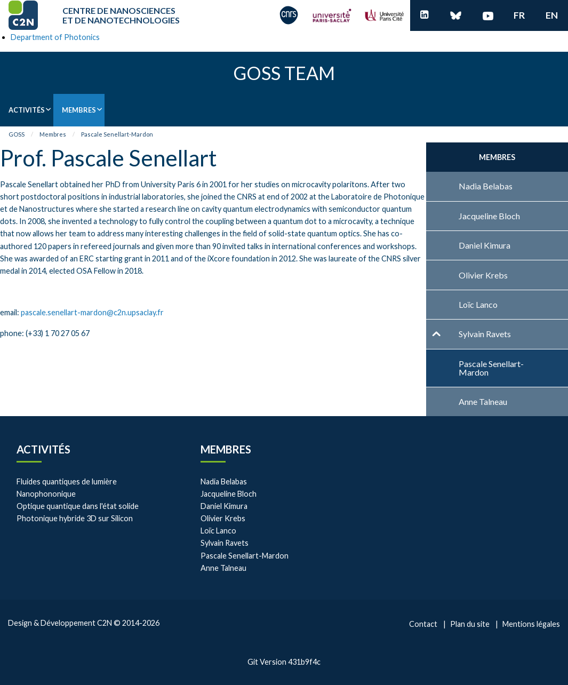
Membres (79, 110)
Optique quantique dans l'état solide (78, 506)
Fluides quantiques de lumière (67, 481)
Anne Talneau (223, 567)
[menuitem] (26, 110)
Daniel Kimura (224, 506)
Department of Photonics (55, 37)
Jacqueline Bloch (229, 493)
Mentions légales (531, 623)
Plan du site (470, 623)
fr (519, 15)
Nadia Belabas (224, 481)
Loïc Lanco (218, 530)
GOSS (17, 134)
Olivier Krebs (223, 518)
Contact (423, 623)
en (552, 15)
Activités (27, 110)
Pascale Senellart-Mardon (117, 134)
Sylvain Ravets (225, 542)
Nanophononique (46, 493)
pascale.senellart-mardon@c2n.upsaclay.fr (92, 312)
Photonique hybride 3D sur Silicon (75, 518)
